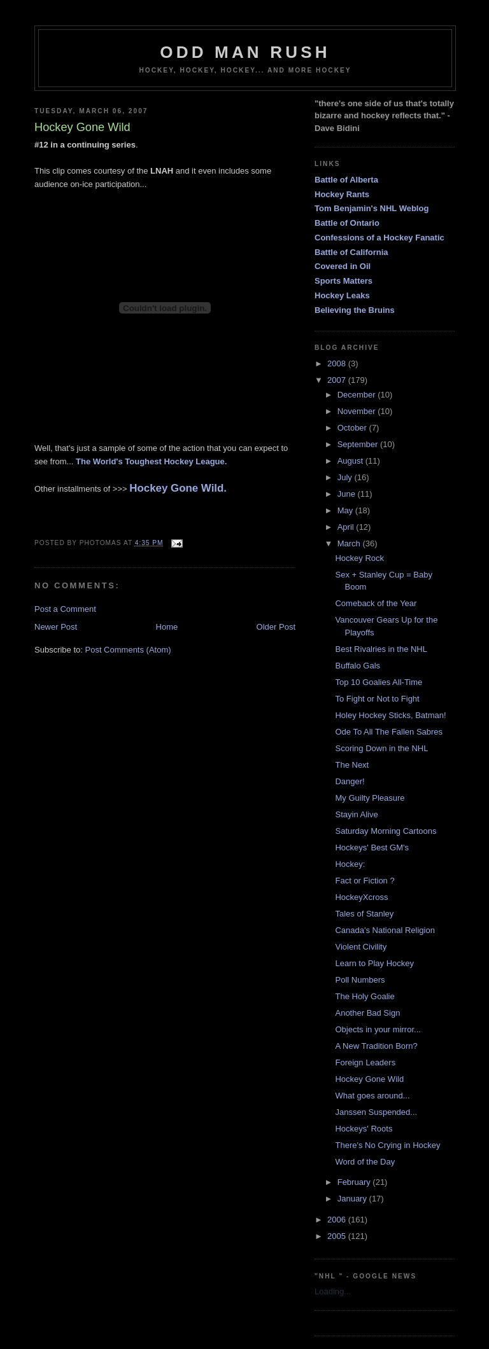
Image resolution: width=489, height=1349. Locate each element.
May (346, 510)
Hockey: (350, 864)
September (358, 444)
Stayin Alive (356, 814)
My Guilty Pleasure (369, 798)
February (355, 1182)
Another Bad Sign (367, 1013)
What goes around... (372, 1095)
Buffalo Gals (357, 665)
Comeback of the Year (375, 603)
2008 (337, 363)
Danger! (349, 781)
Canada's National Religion (384, 930)
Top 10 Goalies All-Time (378, 682)
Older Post (276, 627)
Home (167, 627)
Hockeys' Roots (363, 1128)
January (353, 1198)
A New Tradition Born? (376, 1046)
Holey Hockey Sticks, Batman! (390, 715)
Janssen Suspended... (376, 1112)
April (347, 527)
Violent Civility (360, 946)
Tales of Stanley (364, 913)
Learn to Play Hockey (374, 963)
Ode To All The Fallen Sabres (389, 732)
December (357, 394)
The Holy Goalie (364, 996)
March (350, 543)
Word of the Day (365, 1161)
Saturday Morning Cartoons (385, 831)
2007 (337, 380)
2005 (337, 1236)
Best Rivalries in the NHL (381, 649)
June (347, 494)
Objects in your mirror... (377, 1029)
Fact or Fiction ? (364, 880)
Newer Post (55, 627)
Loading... (333, 1291)
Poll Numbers (360, 980)
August (351, 461)
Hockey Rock (359, 558)
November (357, 411)
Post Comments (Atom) (128, 649)
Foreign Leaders (365, 1062)
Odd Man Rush (245, 52)
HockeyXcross (361, 897)
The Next (352, 765)
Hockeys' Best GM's (372, 847)
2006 (337, 1219)
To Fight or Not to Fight (377, 698)
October (353, 427)
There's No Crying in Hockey (387, 1145)
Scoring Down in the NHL (381, 748)
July (346, 477)
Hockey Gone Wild (369, 1079)
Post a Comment (65, 609)
